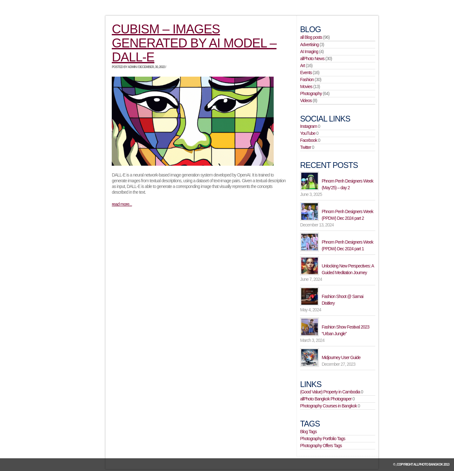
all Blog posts (311, 37)
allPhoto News (312, 58)
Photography (311, 93)
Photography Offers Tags (321, 445)
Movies (306, 86)
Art (302, 65)
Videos (306, 100)
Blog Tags (308, 431)
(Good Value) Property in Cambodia (330, 391)
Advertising (309, 44)
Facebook (308, 140)
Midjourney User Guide (341, 357)
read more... (122, 204)
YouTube (307, 133)
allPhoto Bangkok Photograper (325, 398)
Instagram (308, 126)
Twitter (305, 147)
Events (306, 72)
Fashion (307, 79)
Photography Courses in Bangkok (328, 405)
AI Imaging (309, 51)
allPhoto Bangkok (428, 464)
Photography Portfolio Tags (322, 438)
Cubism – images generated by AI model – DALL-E (194, 43)
